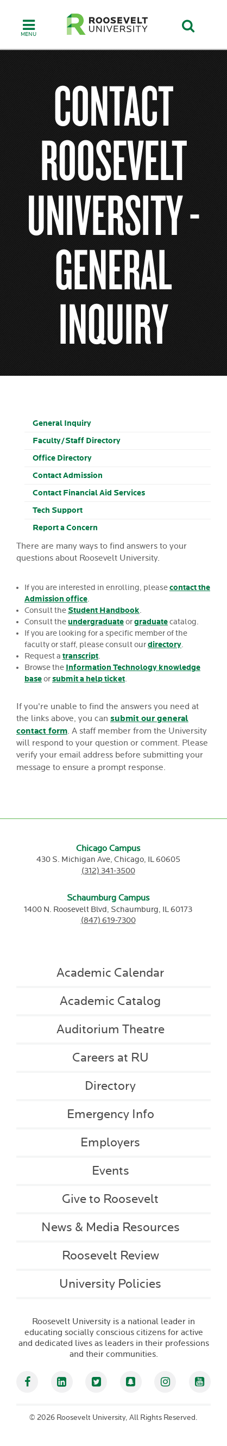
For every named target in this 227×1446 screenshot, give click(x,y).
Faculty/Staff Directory (77, 441)
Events (110, 1171)
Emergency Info (110, 1114)
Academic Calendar (110, 973)
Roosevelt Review (110, 1256)
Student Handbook (104, 610)
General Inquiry (62, 423)
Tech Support (58, 510)
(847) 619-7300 (108, 920)
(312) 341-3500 (108, 871)
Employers (110, 1142)
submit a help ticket (88, 679)
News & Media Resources (110, 1227)
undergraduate (96, 622)
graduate (151, 622)
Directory (110, 1086)
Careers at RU (110, 1058)
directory (164, 645)
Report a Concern (65, 528)
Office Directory (62, 458)
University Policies (110, 1284)
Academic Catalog (110, 1001)
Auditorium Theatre (110, 1029)
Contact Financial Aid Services (89, 493)
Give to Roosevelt (110, 1199)
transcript (80, 656)
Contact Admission (68, 475)
